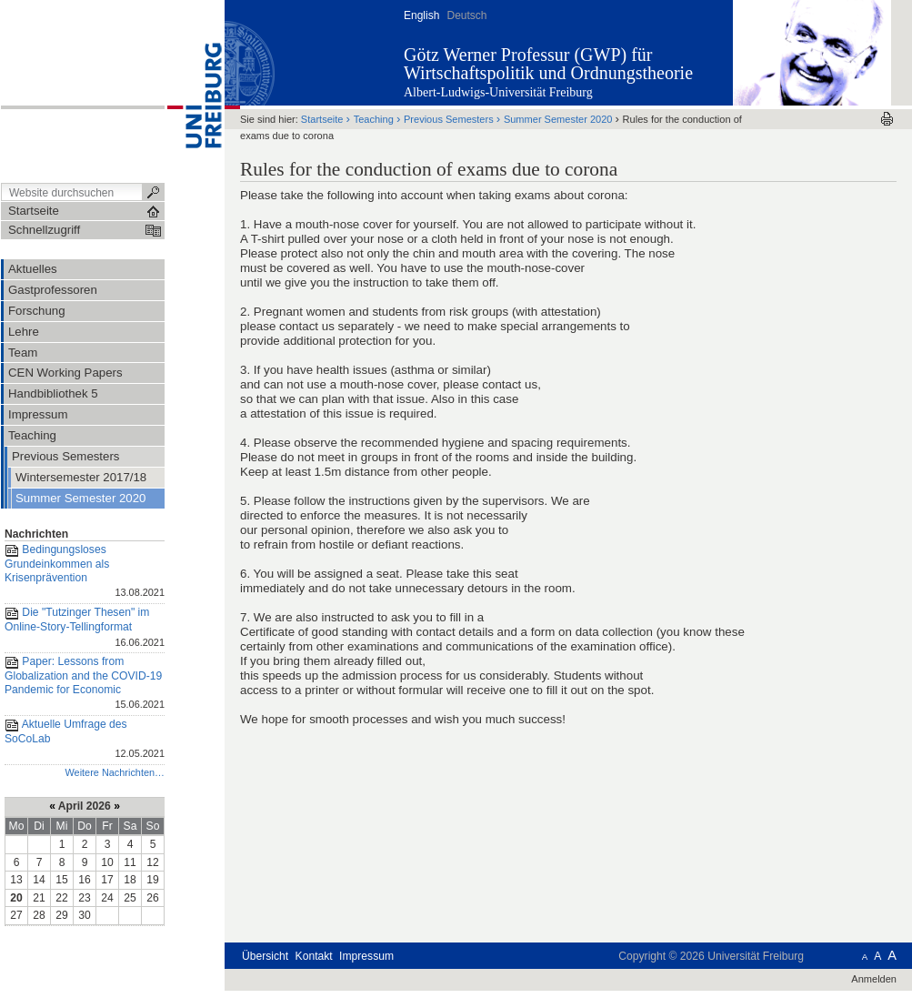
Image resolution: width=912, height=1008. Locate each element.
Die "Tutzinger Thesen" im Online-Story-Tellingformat (85, 628)
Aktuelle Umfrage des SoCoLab (85, 740)
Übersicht (265, 956)
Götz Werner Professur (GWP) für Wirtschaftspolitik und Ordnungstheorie (548, 64)
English (421, 15)
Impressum (366, 956)
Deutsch (466, 15)
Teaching (374, 119)
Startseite (322, 119)
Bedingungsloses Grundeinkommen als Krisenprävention (85, 572)
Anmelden (874, 978)
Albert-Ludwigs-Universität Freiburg (498, 92)
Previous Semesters (449, 119)
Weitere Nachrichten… (115, 772)
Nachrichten (36, 534)
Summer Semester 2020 (558, 119)
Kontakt (314, 956)
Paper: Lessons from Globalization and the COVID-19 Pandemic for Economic (85, 684)
